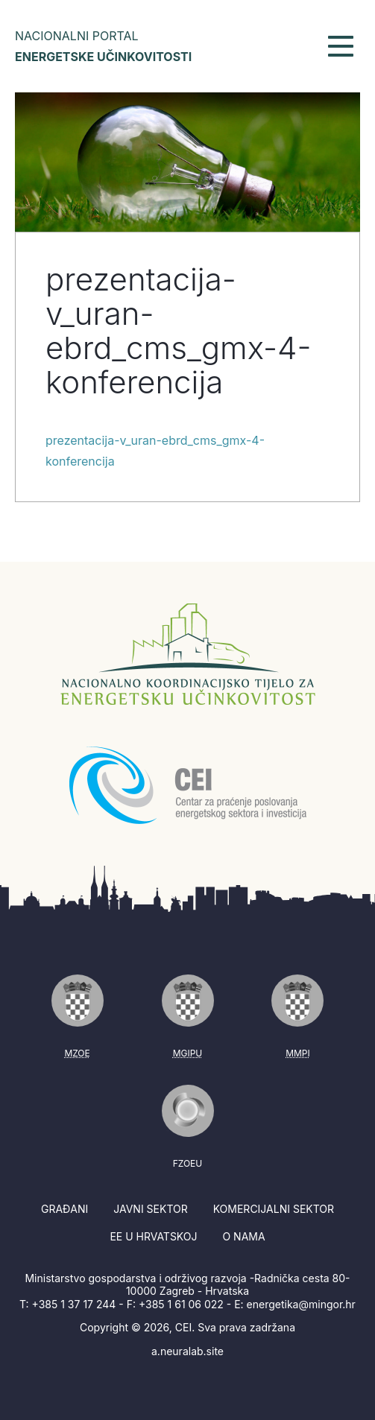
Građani (64, 1208)
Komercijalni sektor (273, 1208)
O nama (243, 1236)
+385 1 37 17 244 (74, 1304)
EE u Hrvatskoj (153, 1236)
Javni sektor (150, 1208)
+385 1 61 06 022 (181, 1304)
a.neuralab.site (187, 1351)
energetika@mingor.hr (301, 1304)
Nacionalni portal (103, 46)
